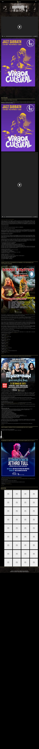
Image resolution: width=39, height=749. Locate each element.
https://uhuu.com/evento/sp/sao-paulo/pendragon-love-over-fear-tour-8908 (14, 403)
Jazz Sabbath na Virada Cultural (9, 100)
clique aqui (6, 334)
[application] (19, 27)
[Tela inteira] (36, 36)
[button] (20, 27)
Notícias (2, 353)
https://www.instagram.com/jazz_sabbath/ (7, 219)
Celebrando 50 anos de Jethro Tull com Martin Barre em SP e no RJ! (18, 622)
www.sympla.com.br (15, 332)
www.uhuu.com (15, 402)
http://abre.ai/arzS (7, 665)
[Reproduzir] (2, 36)
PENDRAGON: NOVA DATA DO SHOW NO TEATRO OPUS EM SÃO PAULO (16, 356)
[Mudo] (35, 36)
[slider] (19, 36)
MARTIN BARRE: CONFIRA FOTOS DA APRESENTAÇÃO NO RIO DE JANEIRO (16, 427)
